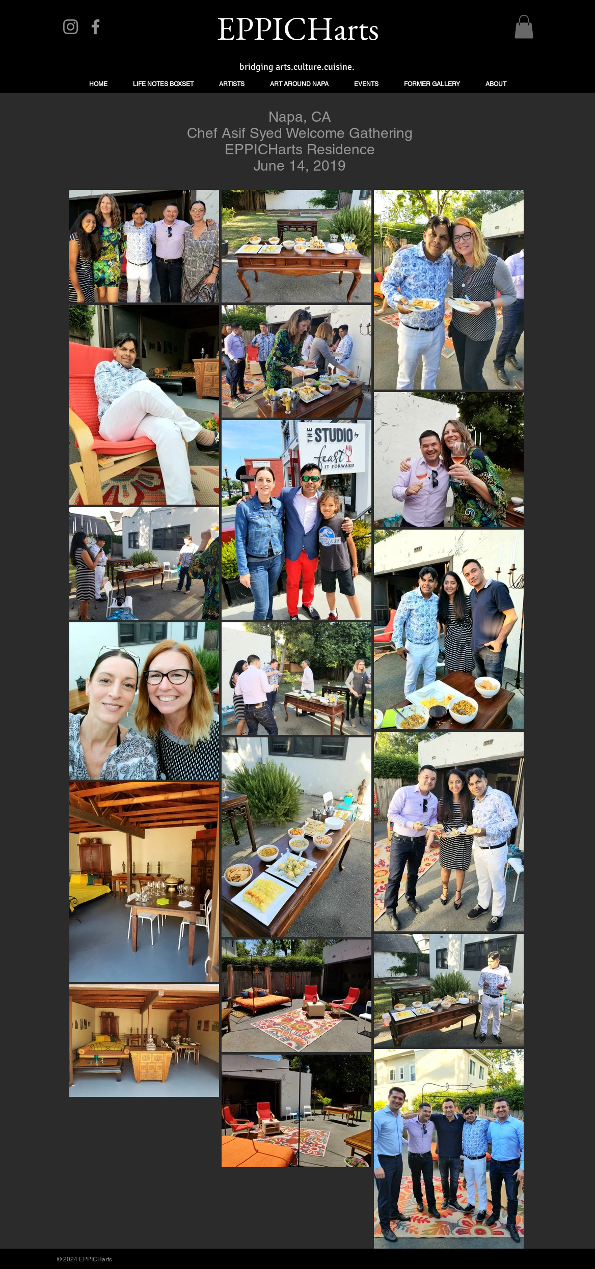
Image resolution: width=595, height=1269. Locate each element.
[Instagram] (70, 27)
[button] (524, 27)
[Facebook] (95, 27)
